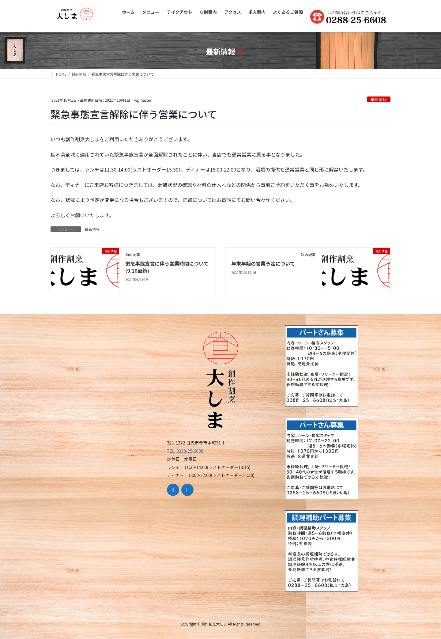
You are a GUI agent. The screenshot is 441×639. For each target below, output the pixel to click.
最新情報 (378, 99)
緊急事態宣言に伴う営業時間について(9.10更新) (167, 267)
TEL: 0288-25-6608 (185, 451)
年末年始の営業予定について (263, 263)
